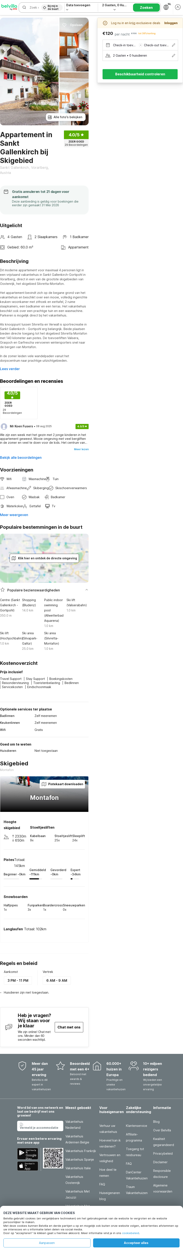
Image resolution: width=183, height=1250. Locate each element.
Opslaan (72, 25)
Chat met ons (68, 1027)
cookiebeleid (130, 1233)
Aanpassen (47, 1243)
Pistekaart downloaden (62, 784)
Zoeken (146, 7)
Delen (51, 25)
